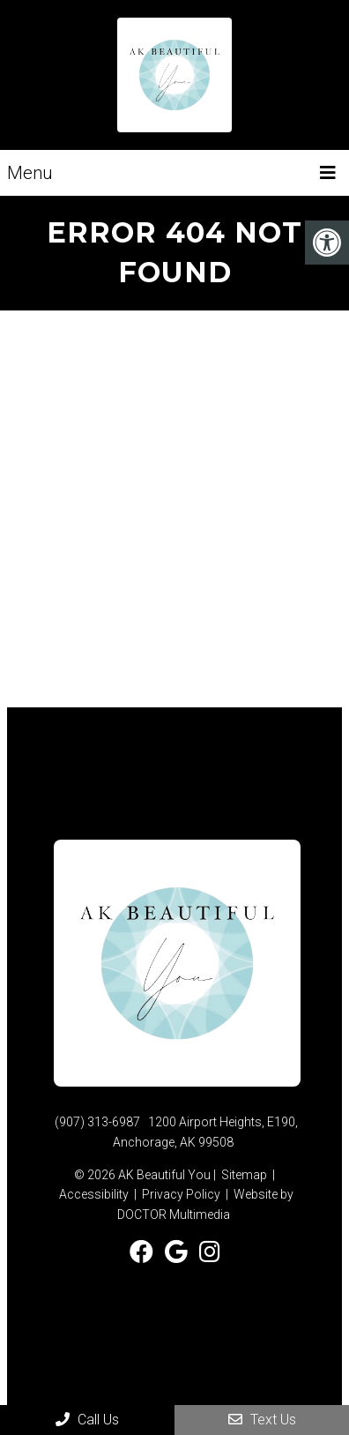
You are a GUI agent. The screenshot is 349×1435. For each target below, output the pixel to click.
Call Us (87, 1419)
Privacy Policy (181, 1194)
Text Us (262, 1419)
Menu (30, 172)
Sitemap (244, 1175)
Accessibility (94, 1194)
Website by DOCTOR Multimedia (205, 1204)
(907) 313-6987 (97, 1122)
